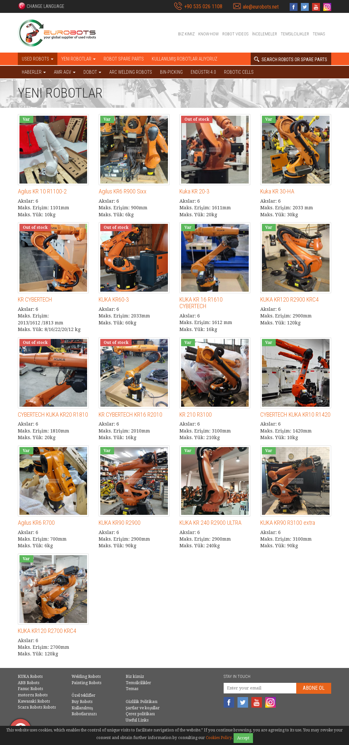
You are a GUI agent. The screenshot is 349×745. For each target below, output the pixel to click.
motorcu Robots (33, 695)
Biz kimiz (186, 33)
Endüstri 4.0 (203, 72)
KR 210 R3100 (195, 414)
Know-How (208, 33)
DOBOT (92, 72)
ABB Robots (28, 683)
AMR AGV (65, 72)
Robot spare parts (124, 59)
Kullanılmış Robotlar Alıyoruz (184, 59)
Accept (243, 738)
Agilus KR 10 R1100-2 (42, 191)
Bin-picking (171, 72)
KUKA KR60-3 (114, 299)
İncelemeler (264, 33)
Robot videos (235, 33)
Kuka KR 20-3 (194, 191)
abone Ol (314, 688)
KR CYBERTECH (35, 299)
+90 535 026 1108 (203, 6)
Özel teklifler (83, 695)
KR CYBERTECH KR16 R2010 (130, 414)
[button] (41, 6)
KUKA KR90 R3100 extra (287, 522)
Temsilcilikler (295, 33)
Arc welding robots (130, 72)
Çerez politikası (140, 714)
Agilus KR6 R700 (36, 522)
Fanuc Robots (30, 688)
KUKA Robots (30, 676)
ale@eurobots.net (261, 7)
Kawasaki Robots (34, 701)
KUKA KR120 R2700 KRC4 (47, 630)
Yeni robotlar (78, 59)
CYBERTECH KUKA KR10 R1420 (295, 414)
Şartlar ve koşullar (143, 708)
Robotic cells (239, 72)
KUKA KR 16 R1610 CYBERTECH (201, 303)
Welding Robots (86, 676)
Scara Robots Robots (37, 707)
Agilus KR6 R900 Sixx (122, 191)
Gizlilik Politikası (141, 701)
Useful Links (137, 720)
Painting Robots (86, 683)
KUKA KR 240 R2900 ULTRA (210, 522)
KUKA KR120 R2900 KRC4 (289, 299)
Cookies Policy (219, 737)
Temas (319, 33)
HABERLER (34, 72)
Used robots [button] (37, 59)
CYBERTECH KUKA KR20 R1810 (53, 414)
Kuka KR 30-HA (277, 191)
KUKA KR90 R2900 (120, 522)
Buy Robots (82, 701)
